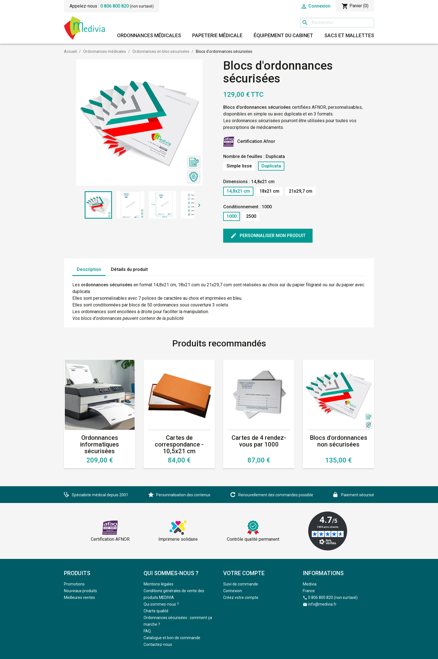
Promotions (74, 584)
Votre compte (244, 573)
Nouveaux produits (80, 591)
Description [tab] (89, 269)
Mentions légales (158, 584)
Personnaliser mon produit (268, 235)
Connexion (232, 591)
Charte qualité (156, 611)
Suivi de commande (240, 584)
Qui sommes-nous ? (161, 604)
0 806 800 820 (114, 6)
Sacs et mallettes (349, 35)
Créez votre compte (240, 597)
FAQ (147, 631)
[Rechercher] (337, 22)
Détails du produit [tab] (129, 269)
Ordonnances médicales (149, 35)
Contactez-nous (158, 644)
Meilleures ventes (79, 597)
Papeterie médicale (217, 35)
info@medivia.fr (322, 604)
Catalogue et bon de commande (172, 638)
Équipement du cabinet (283, 35)
